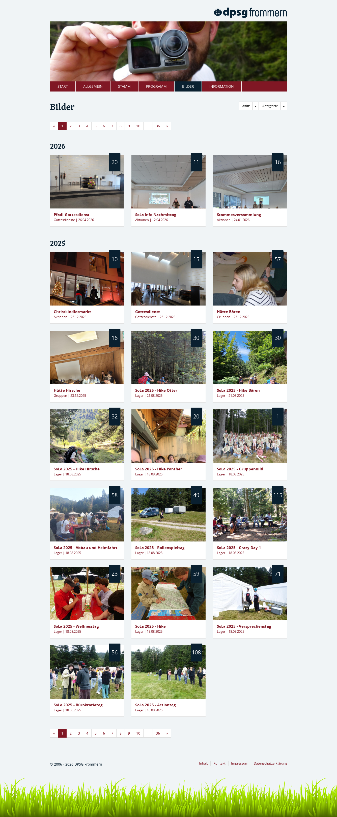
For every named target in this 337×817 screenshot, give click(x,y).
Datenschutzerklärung (270, 763)
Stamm (124, 86)
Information (221, 86)
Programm (156, 86)
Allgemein (93, 86)
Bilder (188, 86)
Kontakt (219, 763)
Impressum (239, 763)
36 (158, 126)
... (148, 126)
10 (138, 126)
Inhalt (203, 763)
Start (63, 86)
